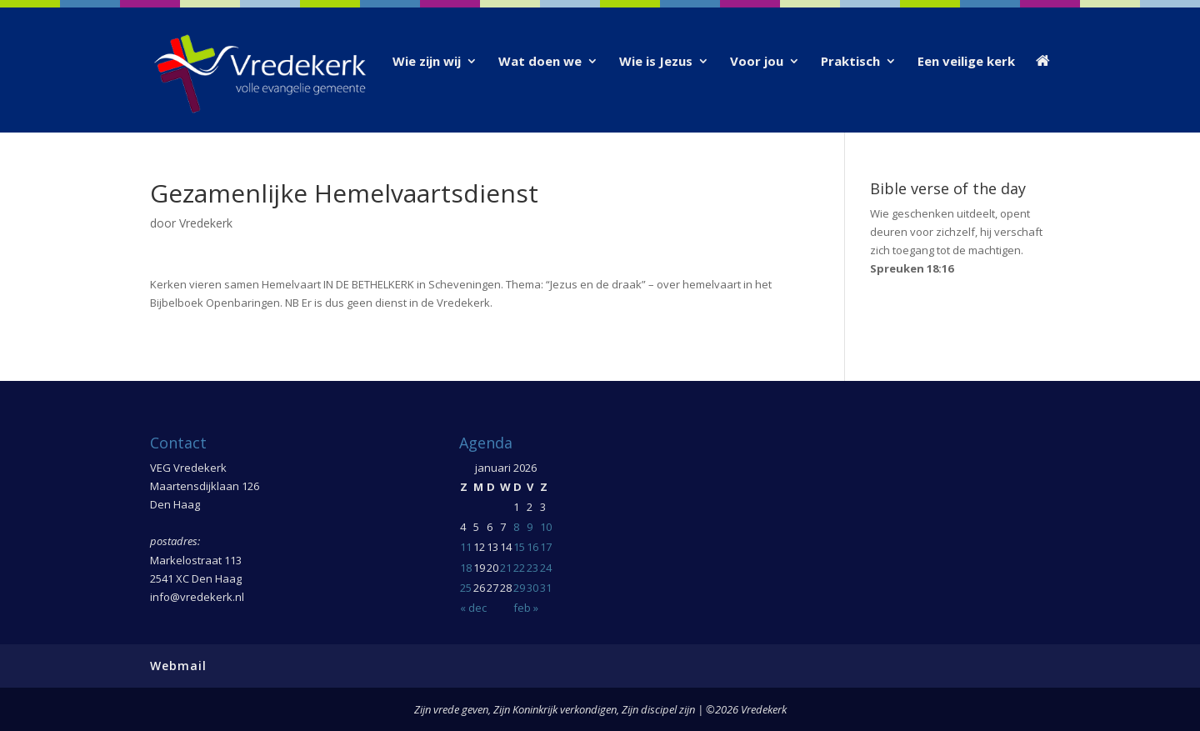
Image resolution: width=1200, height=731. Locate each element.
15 (519, 546)
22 (519, 567)
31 (546, 587)
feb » (525, 607)
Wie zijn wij (426, 62)
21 (506, 567)
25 (466, 587)
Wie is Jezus (655, 62)
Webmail (178, 665)
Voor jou (756, 62)
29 (519, 587)
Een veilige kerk (966, 62)
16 (532, 546)
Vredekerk (205, 223)
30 (532, 587)
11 (466, 546)
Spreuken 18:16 (911, 268)
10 (546, 526)
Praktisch (850, 62)
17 (546, 546)
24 (546, 567)
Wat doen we (540, 62)
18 (466, 567)
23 (532, 567)
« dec (473, 607)
